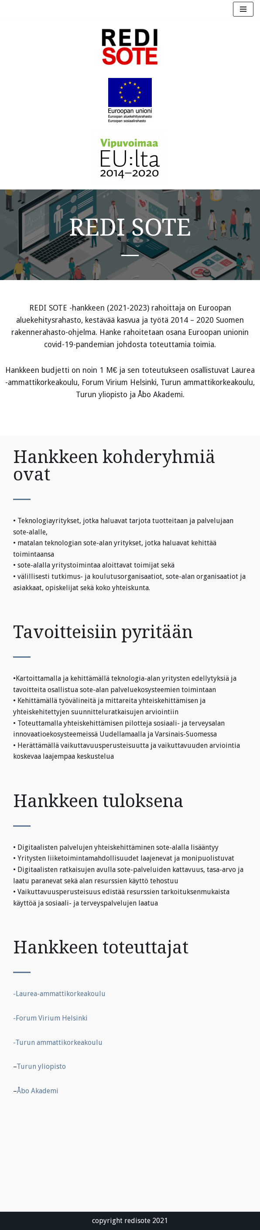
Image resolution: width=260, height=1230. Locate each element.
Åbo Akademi (37, 1091)
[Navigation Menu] (243, 9)
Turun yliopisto (41, 1066)
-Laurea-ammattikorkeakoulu (59, 994)
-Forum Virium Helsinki (50, 1018)
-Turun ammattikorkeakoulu (58, 1042)
